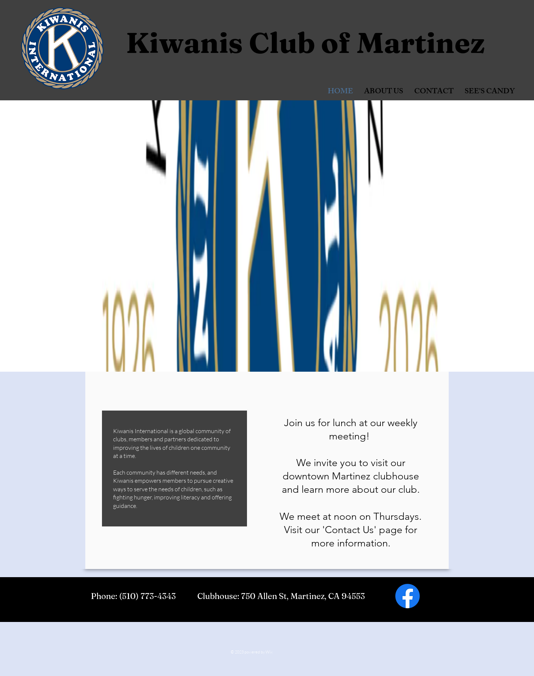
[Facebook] (407, 596)
